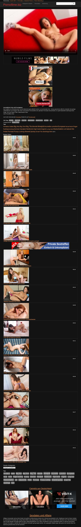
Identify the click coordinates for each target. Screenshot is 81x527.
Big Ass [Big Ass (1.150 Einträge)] (16, 126)
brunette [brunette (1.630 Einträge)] (47, 126)
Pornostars (37, 3)
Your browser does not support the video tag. (40, 32)
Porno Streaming (38, 0)
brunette (11, 120)
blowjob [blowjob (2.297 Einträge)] (41, 126)
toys (51, 120)
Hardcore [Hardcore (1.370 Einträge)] (29, 129)
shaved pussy (39, 120)
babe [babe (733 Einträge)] (11, 126)
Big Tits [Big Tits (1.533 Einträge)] (29, 126)
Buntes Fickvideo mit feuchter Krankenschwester (17, 426)
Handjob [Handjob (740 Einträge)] (23, 129)
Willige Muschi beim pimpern (11, 152)
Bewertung (45, 3)
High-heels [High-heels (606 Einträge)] (37, 129)
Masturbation (31, 120)
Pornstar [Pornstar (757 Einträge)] (11, 131)
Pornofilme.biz (12, 4)
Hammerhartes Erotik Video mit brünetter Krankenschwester (19, 319)
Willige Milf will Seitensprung (11, 205)
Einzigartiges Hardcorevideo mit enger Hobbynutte (17, 223)
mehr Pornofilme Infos (8, 113)
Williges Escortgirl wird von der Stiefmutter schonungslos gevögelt (21, 241)
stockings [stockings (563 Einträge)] (46, 131)
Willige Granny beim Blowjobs (12, 187)
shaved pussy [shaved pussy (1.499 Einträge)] (30, 131)
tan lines (46, 120)
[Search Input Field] (64, 3)
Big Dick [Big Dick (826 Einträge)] (23, 126)
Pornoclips (20, 0)
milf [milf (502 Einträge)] (65, 129)
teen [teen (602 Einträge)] (50, 131)
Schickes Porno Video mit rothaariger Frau (15, 462)
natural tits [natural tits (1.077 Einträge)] (70, 129)
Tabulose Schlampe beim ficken (12, 301)
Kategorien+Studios (27, 3)
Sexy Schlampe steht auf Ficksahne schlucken (16, 408)
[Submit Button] (73, 3)
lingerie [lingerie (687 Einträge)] (43, 129)
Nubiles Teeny (15, 122)
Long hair (24, 120)
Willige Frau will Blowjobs (10, 373)
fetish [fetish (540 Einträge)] (71, 126)
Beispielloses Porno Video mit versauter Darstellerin (17, 266)
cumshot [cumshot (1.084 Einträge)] (54, 126)
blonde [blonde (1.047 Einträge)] (34, 126)
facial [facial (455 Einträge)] (67, 126)
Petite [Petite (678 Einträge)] (5, 131)
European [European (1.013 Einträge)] (61, 126)
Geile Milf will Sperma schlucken (12, 337)
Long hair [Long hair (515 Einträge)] (50, 129)
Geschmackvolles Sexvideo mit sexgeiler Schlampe (17, 390)
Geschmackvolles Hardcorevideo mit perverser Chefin (18, 169)
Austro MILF (13, 0)
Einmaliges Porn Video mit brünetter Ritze (15, 444)
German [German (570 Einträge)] (16, 129)
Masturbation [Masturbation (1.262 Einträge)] (58, 129)
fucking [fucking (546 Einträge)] (11, 129)
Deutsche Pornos (28, 0)
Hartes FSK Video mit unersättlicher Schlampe (16, 355)
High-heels (17, 120)
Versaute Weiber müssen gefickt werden (14, 283)
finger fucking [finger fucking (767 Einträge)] (18, 477)
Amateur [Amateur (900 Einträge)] (6, 126)
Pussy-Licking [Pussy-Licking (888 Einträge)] (19, 131)
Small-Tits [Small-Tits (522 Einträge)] (39, 131)
